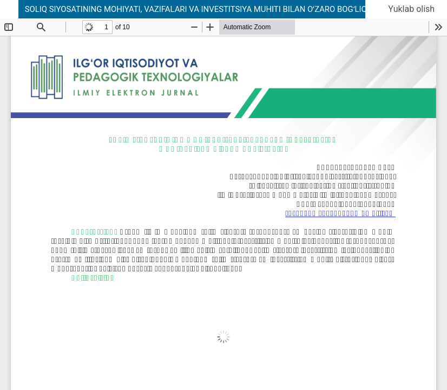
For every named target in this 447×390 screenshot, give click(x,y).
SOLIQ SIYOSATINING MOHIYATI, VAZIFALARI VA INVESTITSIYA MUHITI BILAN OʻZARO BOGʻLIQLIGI (203, 9)
